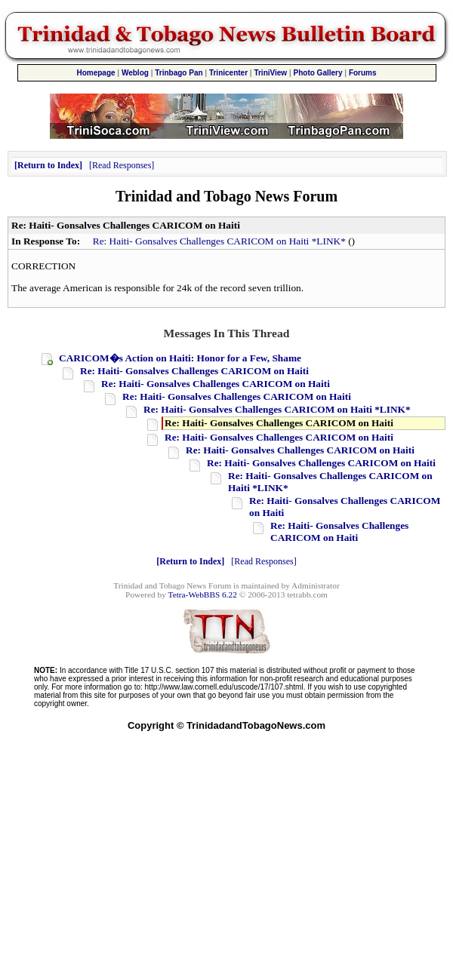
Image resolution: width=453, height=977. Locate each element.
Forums (363, 73)
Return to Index (48, 165)
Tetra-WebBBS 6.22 (202, 594)
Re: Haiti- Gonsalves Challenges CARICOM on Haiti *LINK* (219, 241)
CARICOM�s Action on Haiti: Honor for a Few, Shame (180, 358)
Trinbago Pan (178, 73)
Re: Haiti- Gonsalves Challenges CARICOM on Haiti (194, 370)
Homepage (95, 73)
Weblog (135, 73)
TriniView (270, 73)
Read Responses (121, 165)
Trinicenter (228, 73)
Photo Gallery (318, 73)
